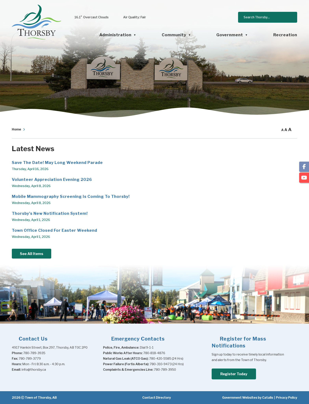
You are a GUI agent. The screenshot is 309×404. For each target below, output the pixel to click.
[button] (290, 17)
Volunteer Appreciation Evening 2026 (52, 179)
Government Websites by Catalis (247, 397)
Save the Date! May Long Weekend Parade (57, 162)
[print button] (295, 129)
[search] (266, 17)
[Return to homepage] (19, 129)
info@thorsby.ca (33, 369)
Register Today (233, 374)
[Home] (71, 35)
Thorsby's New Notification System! (50, 213)
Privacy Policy (286, 397)
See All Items (31, 254)
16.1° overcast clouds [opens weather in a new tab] (91, 17)
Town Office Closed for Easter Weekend (54, 230)
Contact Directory (156, 397)
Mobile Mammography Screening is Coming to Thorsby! (71, 196)
